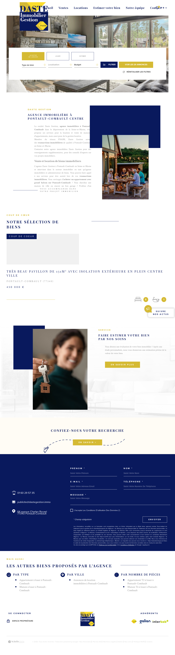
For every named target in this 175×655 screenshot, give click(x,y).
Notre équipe (135, 8)
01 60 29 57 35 (26, 493)
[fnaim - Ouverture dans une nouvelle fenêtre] (134, 621)
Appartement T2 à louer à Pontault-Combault (140, 581)
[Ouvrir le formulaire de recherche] (109, 65)
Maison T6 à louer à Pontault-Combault (142, 588)
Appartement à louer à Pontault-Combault (35, 581)
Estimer (82, 56)
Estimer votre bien (106, 8)
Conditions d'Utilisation (127, 545)
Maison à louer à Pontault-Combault (32, 588)
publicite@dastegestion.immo (34, 502)
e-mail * (76, 482)
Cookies (149, 642)
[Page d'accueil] (34, 16)
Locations (81, 8)
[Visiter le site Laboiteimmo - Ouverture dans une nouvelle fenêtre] (16, 641)
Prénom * (77, 468)
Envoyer (154, 519)
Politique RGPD (139, 641)
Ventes (63, 8)
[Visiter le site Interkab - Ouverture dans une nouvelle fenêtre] (160, 621)
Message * (78, 495)
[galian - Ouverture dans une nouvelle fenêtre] (145, 621)
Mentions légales (109, 641)
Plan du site (97, 641)
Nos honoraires (85, 641)
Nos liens (128, 641)
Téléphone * (133, 482)
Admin (120, 641)
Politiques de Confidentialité (107, 545)
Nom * (128, 468)
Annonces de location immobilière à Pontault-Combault (90, 581)
